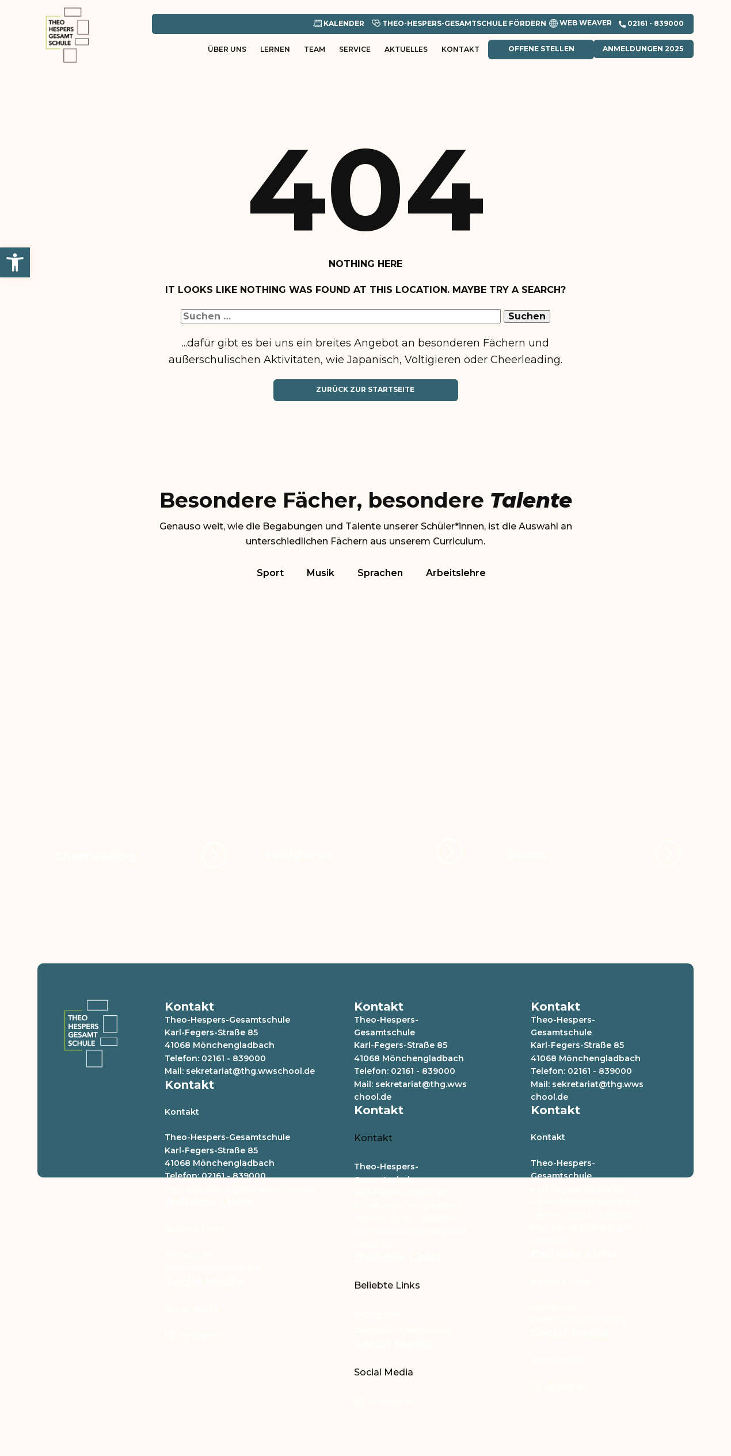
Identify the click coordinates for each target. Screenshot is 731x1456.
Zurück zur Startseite (365, 389)
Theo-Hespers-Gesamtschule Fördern (459, 23)
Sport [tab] (270, 572)
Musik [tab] (320, 572)
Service (355, 49)
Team (314, 49)
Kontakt (460, 49)
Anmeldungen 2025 (643, 48)
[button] (15, 262)
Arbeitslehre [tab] (456, 572)
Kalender (338, 23)
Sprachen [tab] (380, 572)
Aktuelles (406, 49)
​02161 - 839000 (651, 23)
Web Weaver (580, 23)
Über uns (227, 49)
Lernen (275, 49)
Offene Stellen (540, 48)
